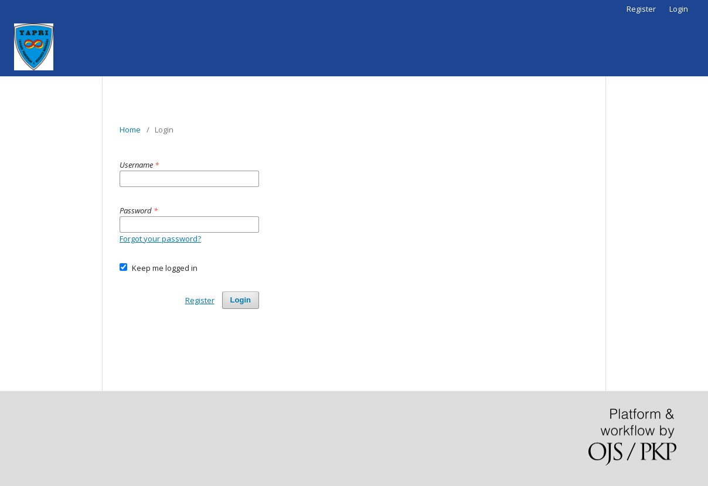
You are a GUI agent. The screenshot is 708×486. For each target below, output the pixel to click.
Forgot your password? (160, 238)
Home (130, 129)
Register (641, 9)
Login (678, 9)
